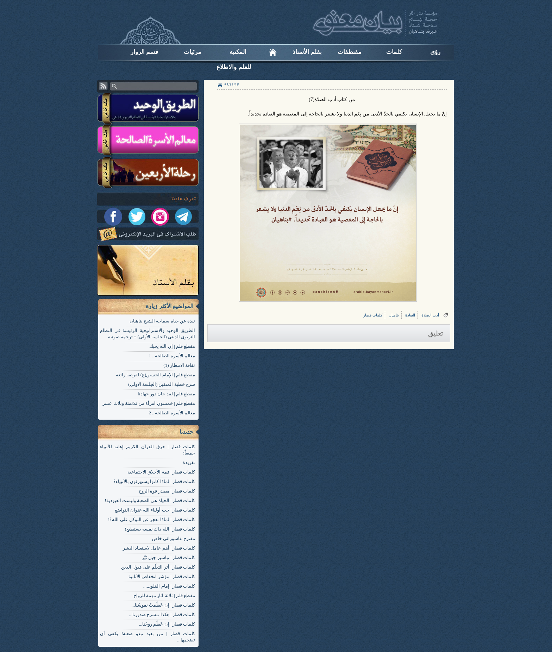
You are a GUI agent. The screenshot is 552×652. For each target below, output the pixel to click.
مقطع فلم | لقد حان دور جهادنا (166, 393)
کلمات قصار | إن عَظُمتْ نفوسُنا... (163, 605)
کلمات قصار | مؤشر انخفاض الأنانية (161, 576)
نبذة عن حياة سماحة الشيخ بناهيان (162, 321)
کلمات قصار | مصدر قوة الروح (167, 491)
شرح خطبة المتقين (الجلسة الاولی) (161, 384)
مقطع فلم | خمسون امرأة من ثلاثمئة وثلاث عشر (148, 403)
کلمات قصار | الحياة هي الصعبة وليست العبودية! (150, 500)
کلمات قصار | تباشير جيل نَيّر (168, 557)
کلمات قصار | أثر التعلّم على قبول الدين (158, 567)
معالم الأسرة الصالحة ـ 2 (172, 412)
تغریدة (189, 462)
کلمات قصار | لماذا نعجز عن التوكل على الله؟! (151, 519)
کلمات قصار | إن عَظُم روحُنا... (167, 624)
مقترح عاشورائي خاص (173, 538)
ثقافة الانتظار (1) (179, 365)
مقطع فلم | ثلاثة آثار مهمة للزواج (164, 595)
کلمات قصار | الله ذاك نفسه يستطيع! (160, 529)
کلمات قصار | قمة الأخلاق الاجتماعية (161, 472)
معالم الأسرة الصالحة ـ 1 (172, 355)
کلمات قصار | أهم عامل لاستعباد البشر (159, 548)
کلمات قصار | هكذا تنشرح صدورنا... (162, 614)
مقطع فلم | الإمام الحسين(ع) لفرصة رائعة (155, 374)
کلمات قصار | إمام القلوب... (169, 586)
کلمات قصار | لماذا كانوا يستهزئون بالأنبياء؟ (154, 481)
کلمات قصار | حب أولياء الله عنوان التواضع (155, 510)
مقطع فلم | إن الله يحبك (172, 346)
